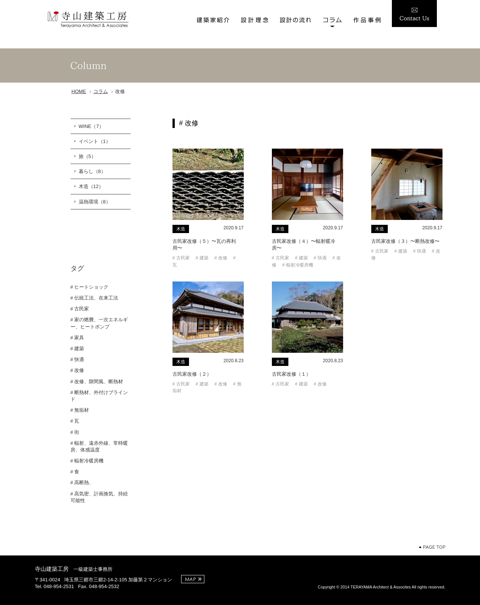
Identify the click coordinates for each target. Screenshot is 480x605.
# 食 (75, 471)
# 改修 (77, 370)
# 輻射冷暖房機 (87, 461)
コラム (100, 91)
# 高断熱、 (82, 482)
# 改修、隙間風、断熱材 (96, 381)
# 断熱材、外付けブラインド (99, 396)
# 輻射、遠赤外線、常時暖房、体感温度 (99, 446)
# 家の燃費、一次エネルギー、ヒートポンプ (99, 323)
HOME (79, 91)
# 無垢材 (79, 410)
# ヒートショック (89, 287)
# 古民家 (79, 309)
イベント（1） (95, 141)
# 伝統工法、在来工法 (94, 298)
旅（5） (87, 156)
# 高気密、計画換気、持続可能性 (99, 497)
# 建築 (77, 348)
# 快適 (77, 359)
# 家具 (77, 337)
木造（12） (91, 186)
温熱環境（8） (95, 202)
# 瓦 (75, 421)
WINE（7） (91, 126)
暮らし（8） (92, 171)
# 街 (75, 432)
